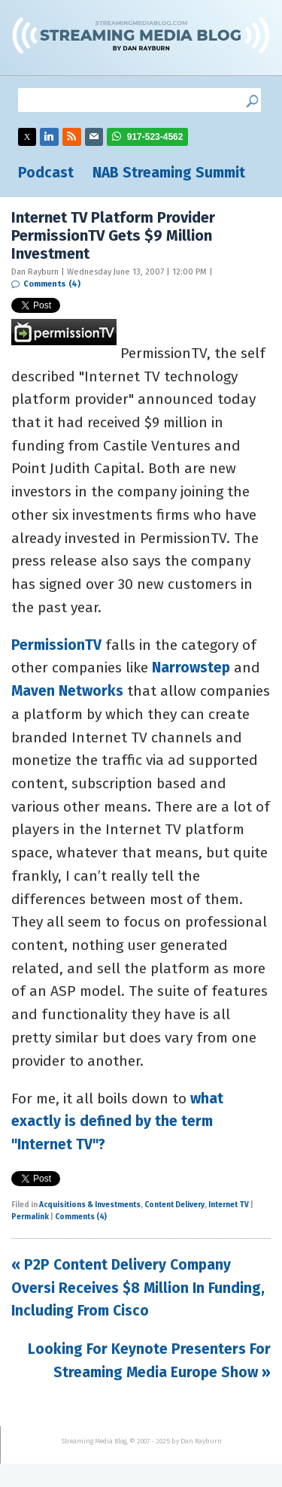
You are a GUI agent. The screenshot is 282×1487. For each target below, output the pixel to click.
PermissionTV (56, 645)
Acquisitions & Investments (90, 1204)
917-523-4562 (155, 137)
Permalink (30, 1216)
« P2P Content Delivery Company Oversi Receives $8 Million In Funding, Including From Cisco (138, 1287)
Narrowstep (191, 667)
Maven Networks (67, 690)
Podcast (46, 172)
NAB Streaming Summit (168, 172)
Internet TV (228, 1204)
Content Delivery (174, 1204)
